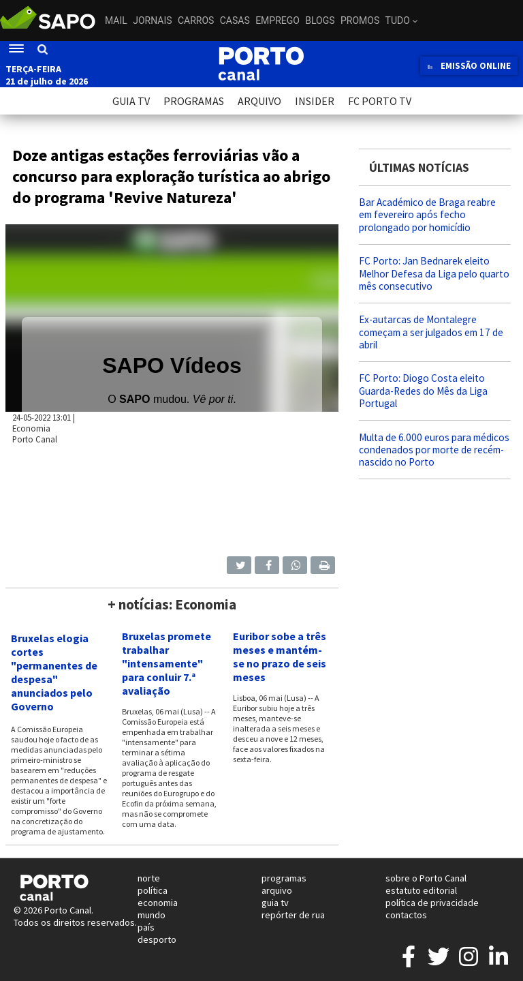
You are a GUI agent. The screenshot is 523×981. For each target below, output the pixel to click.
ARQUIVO (259, 101)
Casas (235, 20)
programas (284, 878)
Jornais (152, 20)
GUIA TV (131, 101)
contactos (406, 915)
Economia (31, 428)
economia (158, 902)
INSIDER (314, 101)
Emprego (277, 20)
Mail (116, 20)
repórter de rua (293, 915)
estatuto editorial (421, 890)
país (146, 927)
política (153, 890)
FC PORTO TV (379, 101)
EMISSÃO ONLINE (469, 66)
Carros (196, 20)
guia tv (275, 902)
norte (149, 878)
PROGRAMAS (193, 101)
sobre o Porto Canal (425, 878)
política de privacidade (432, 902)
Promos (359, 20)
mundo (151, 915)
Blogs (319, 20)
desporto (157, 939)
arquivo (277, 890)
